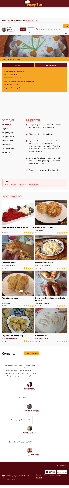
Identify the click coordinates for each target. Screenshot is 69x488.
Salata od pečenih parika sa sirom (18, 217)
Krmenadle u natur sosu (12, 78)
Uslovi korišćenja (25, 475)
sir (7, 184)
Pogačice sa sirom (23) (18, 325)
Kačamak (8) (51, 325)
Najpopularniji (51, 65)
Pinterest (39, 477)
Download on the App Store (50, 472)
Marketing (8, 477)
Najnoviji (18, 65)
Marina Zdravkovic (29, 432)
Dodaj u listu (66, 26)
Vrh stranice (61, 465)
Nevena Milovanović (11, 30)
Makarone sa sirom (51, 252)
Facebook (39, 475)
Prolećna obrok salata (12, 84)
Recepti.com (34, 3)
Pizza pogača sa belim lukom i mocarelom (19, 81)
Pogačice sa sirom (18, 289)
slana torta (34, 184)
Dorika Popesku (29, 388)
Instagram (59, 475)
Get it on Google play (62, 472)
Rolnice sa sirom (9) (51, 217)
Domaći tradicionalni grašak (14, 71)
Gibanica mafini (18, 252)
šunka (15, 184)
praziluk (24, 184)
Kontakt (14, 477)
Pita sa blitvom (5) (10, 74)
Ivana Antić (35, 454)
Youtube (52, 475)
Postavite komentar (31, 353)
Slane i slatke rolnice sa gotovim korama (51, 289)
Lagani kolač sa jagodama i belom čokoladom (20, 88)
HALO (13, 479)
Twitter (46, 475)
